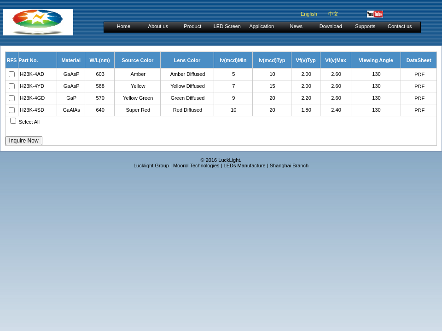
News (296, 26)
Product (192, 26)
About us (158, 26)
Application (261, 26)
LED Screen (227, 26)
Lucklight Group (151, 165)
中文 (333, 14)
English (309, 14)
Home (123, 26)
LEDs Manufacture (245, 165)
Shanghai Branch (289, 165)
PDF (419, 74)
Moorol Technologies (196, 165)
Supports (365, 26)
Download (331, 26)
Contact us (400, 26)
